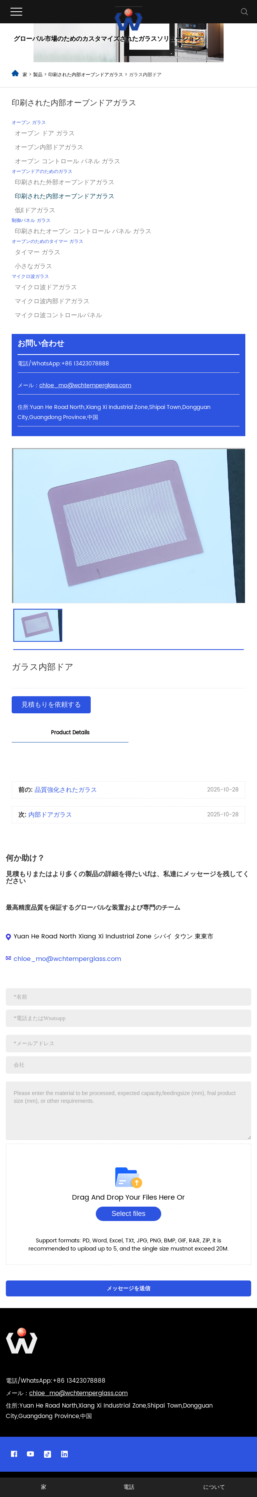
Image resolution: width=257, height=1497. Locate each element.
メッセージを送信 (128, 1288)
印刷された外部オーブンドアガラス (64, 182)
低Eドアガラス (35, 210)
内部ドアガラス (50, 815)
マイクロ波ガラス (30, 276)
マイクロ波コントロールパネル (58, 315)
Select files (128, 1214)
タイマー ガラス (37, 252)
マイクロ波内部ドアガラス (52, 301)
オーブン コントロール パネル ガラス (67, 161)
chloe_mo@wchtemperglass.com (67, 959)
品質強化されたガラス (66, 790)
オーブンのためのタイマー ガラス (47, 241)
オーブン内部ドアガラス (49, 147)
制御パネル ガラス (31, 220)
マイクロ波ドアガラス (46, 287)
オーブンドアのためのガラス (42, 171)
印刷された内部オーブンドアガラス (86, 75)
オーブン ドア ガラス (45, 133)
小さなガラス (33, 266)
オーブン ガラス (29, 122)
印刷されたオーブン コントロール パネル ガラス (83, 231)
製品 (37, 75)
